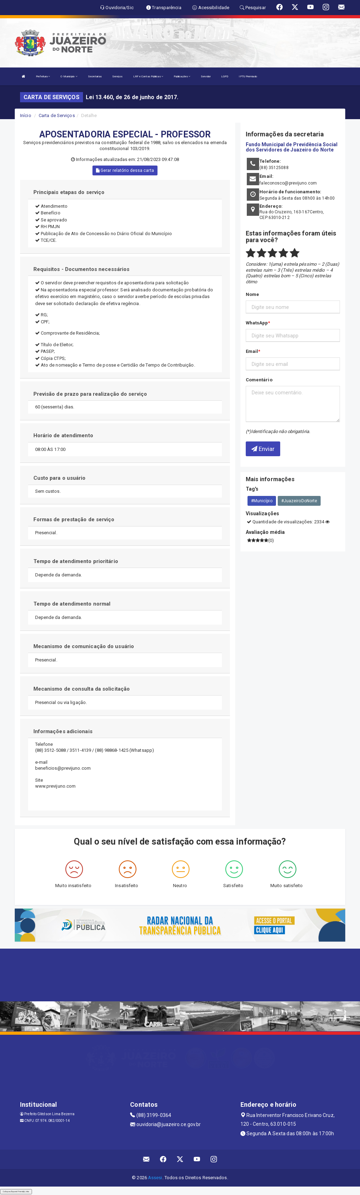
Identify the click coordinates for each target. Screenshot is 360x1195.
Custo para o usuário (59, 478)
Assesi (155, 1177)
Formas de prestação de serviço (74, 519)
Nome (252, 294)
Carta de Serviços (57, 115)
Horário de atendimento (63, 435)
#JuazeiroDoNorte (299, 500)
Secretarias (95, 76)
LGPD (224, 76)
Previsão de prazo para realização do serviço (90, 394)
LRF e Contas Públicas (148, 76)
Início (25, 115)
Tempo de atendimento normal (72, 604)
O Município (68, 76)
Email (252, 351)
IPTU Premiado (248, 76)
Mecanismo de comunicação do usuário (83, 646)
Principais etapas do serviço (69, 192)
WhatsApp (257, 322)
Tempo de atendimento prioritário (75, 561)
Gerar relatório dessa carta (125, 170)
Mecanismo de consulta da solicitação (81, 689)
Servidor (206, 76)
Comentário (259, 379)
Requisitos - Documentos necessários (81, 269)
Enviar (263, 448)
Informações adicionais (62, 731)
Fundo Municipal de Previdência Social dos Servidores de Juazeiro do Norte (292, 147)
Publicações (182, 76)
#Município (261, 500)
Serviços (117, 76)
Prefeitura (43, 76)
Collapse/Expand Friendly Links (16, 1191)
